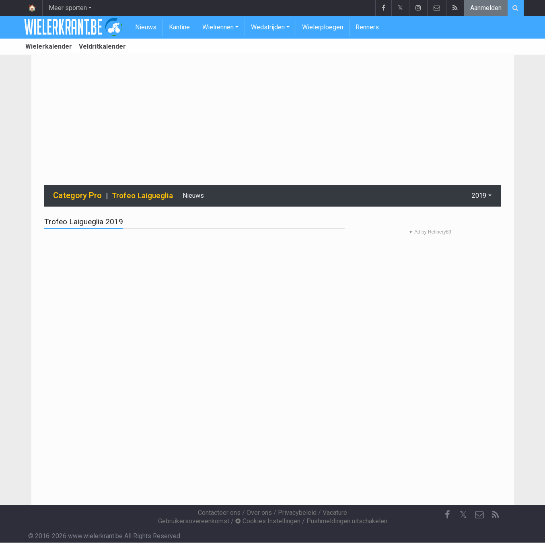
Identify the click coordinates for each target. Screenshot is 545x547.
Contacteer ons (219, 512)
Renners (367, 27)
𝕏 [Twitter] (463, 515)
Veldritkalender (102, 46)
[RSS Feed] (495, 515)
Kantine (179, 27)
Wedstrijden (268, 27)
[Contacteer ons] (479, 515)
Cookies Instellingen (267, 521)
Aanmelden (486, 8)
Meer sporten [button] (68, 8)
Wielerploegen (322, 27)
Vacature (335, 512)
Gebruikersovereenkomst (193, 521)
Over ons (259, 512)
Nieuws (145, 27)
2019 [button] (479, 195)
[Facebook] (447, 515)
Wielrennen (218, 27)
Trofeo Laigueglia (142, 195)
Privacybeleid (297, 512)
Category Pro (77, 195)
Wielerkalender (48, 46)
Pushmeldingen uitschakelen (346, 521)
